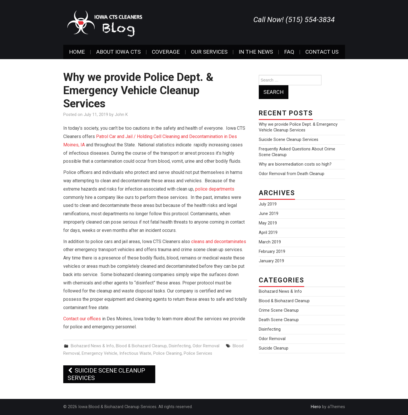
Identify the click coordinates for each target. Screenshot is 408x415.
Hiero (316, 406)
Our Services (209, 52)
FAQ (289, 52)
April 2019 (268, 232)
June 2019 (268, 213)
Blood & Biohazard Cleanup (141, 346)
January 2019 (271, 261)
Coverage (166, 52)
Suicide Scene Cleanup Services (106, 374)
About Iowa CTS (118, 52)
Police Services (198, 353)
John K (121, 114)
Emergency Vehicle (99, 353)
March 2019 (270, 242)
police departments (214, 189)
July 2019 (268, 204)
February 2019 (272, 251)
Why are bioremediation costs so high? (295, 164)
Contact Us (321, 52)
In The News (256, 52)
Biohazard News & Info (92, 346)
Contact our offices (82, 318)
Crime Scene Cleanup (279, 310)
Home (77, 52)
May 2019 (268, 223)
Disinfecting (180, 346)
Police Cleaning (167, 353)
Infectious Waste (135, 353)
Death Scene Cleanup (279, 319)
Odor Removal (206, 346)
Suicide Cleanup (273, 348)
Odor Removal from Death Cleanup (291, 173)
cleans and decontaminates (218, 241)
